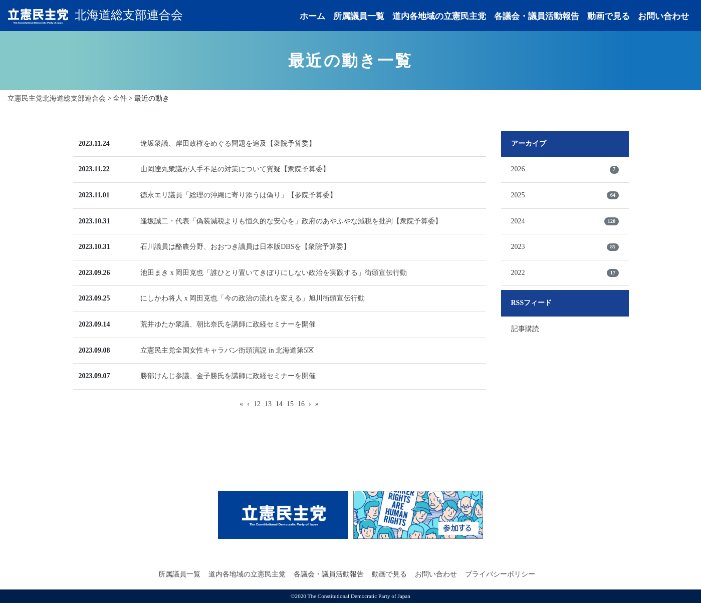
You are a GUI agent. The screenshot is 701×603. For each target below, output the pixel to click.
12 (257, 404)
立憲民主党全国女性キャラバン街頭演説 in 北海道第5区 (227, 350)
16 (301, 404)
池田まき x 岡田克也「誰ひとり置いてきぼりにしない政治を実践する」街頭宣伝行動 (273, 272)
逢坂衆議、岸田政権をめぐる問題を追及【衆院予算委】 (228, 143)
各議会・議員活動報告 (536, 16)
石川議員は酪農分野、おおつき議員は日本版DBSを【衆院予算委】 (245, 246)
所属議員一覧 (358, 16)
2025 (565, 195)
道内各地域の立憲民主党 (439, 16)
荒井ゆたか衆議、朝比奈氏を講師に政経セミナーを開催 (228, 324)
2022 (565, 273)
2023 (565, 247)
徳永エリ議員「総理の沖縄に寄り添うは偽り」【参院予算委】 (238, 195)
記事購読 (525, 329)
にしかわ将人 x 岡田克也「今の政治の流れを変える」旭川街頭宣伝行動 (252, 298)
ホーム (312, 16)
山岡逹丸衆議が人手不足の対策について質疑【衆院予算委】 (235, 169)
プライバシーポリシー (500, 574)
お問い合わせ (663, 16)
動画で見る (608, 16)
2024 (565, 221)
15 (290, 404)
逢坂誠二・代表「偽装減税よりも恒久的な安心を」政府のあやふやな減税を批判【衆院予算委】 (291, 221)
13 (268, 404)
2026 (565, 169)
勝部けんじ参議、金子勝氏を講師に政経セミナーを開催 (228, 376)
